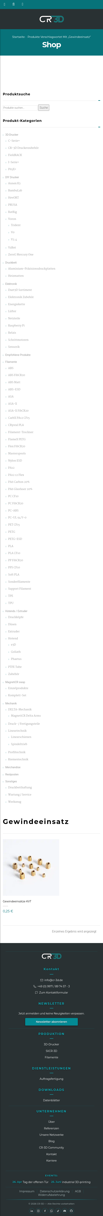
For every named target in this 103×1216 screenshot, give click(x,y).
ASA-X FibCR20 (18, 411)
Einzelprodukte (18, 688)
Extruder (14, 632)
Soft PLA (13, 575)
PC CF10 (13, 496)
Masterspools (17, 454)
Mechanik (11, 703)
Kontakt (51, 969)
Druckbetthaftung (20, 788)
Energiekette (16, 304)
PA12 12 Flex (16, 475)
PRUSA (12, 205)
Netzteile (14, 318)
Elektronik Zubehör (21, 297)
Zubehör (13, 674)
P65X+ (12, 169)
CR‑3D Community (51, 1147)
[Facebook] (45, 1211)
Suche (44, 107)
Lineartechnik (17, 731)
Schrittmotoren (18, 340)
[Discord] (64, 1211)
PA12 (11, 468)
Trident (15, 225)
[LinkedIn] (32, 1211)
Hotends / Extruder (16, 611)
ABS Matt (14, 382)
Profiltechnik (16, 752)
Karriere (51, 1160)
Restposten (12, 774)
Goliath (16, 652)
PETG (11, 532)
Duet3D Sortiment (20, 290)
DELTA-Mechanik (20, 710)
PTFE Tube (15, 667)
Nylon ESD (15, 461)
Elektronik (11, 283)
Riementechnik (18, 759)
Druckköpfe (15, 617)
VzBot (12, 248)
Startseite (18, 37)
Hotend (13, 639)
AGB (78, 1191)
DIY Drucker (12, 177)
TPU (10, 603)
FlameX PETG (17, 439)
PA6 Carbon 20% (19, 482)
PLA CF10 (14, 553)
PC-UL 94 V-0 (17, 518)
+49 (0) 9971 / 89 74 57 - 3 (51, 986)
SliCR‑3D (51, 1051)
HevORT (13, 198)
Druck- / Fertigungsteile (24, 724)
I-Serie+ (13, 162)
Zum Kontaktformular (51, 992)
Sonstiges (11, 781)
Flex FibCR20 (16, 446)
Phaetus (16, 659)
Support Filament (19, 589)
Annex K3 (14, 183)
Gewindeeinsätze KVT (17, 901)
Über (51, 1122)
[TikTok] (58, 1211)
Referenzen (51, 1128)
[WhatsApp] (51, 1211)
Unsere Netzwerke (51, 1135)
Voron (12, 219)
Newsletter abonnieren (51, 1021)
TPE (10, 596)
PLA (10, 546)
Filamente (11, 361)
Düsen (12, 624)
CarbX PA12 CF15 (19, 418)
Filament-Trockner (20, 432)
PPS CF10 (14, 568)
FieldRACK (15, 155)
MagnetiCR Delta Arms (26, 716)
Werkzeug (14, 802)
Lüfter (12, 311)
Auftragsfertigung (51, 1079)
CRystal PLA (16, 425)
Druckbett (11, 262)
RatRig (12, 212)
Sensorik (14, 347)
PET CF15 (14, 525)
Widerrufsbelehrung (51, 1195)
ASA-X (12, 404)
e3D (13, 645)
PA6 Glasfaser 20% (20, 489)
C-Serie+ (14, 141)
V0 (12, 232)
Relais (12, 333)
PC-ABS (13, 511)
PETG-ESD (15, 539)
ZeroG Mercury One (20, 255)
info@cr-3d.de (51, 980)
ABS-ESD (14, 389)
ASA (11, 397)
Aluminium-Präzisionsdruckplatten (31, 269)
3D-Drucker (11, 134)
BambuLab (15, 191)
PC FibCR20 (15, 503)
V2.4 (14, 240)
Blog (51, 1141)
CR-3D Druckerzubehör (23, 148)
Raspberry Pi (16, 326)
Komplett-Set (17, 695)
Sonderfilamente (19, 582)
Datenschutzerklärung (55, 1191)
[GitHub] (71, 1211)
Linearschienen (21, 737)
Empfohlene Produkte (17, 354)
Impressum (26, 1191)
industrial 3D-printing (76, 1182)
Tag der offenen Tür (35, 1182)
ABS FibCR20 (16, 375)
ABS (10, 368)
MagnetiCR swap (15, 682)
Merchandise (12, 767)
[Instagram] (38, 1211)
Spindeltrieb (19, 744)
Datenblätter (51, 1100)
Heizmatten (16, 276)
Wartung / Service (19, 795)
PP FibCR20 (15, 560)
